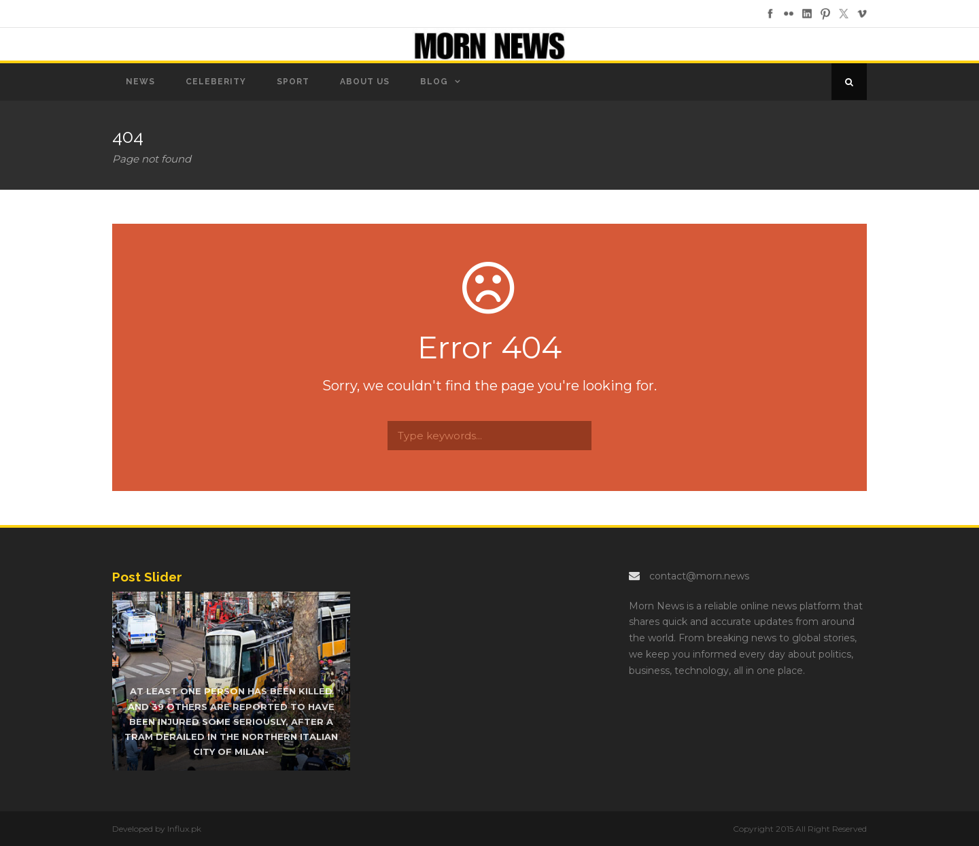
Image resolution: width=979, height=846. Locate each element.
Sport (293, 81)
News (140, 81)
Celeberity (216, 81)
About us (365, 81)
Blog (434, 81)
